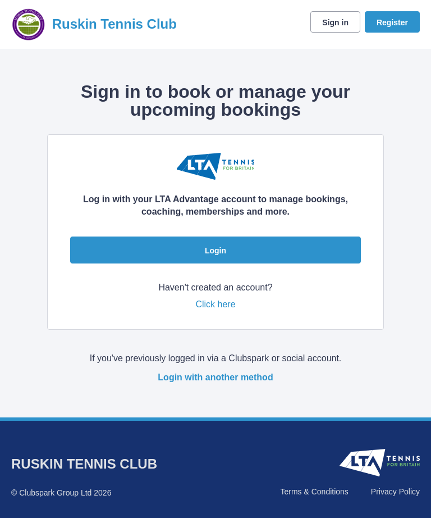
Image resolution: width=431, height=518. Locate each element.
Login (215, 250)
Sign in (335, 22)
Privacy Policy (395, 491)
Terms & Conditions (314, 491)
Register (392, 22)
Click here (215, 304)
